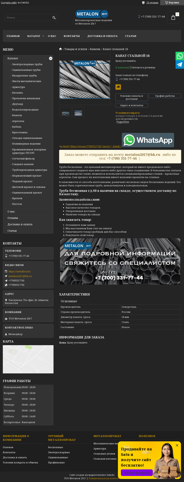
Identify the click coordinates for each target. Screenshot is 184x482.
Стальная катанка (105, 458)
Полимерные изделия (26, 143)
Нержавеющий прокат (26, 175)
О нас (52, 36)
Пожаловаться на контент (104, 478)
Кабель (16, 126)
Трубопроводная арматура (29, 169)
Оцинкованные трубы (26, 70)
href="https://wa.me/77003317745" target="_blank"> (118, 146)
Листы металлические (26, 81)
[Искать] (54, 17)
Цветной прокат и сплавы (28, 187)
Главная (13, 36)
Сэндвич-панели (23, 164)
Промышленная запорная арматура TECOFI (29, 151)
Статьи (130, 36)
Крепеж (17, 198)
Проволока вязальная (26, 98)
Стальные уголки (104, 453)
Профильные (56, 462)
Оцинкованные (58, 457)
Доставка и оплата (102, 36)
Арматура (18, 87)
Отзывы (13, 218)
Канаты (95, 49)
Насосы (17, 204)
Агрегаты (18, 121)
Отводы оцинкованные (27, 138)
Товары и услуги (75, 49)
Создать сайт (9, 2)
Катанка (17, 92)
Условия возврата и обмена (20, 462)
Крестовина (20, 132)
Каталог (33, 36)
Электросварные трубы (27, 64)
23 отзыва (152, 2)
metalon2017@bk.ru (20, 276)
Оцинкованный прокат (27, 192)
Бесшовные (55, 447)
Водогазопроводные (25, 109)
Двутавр (17, 104)
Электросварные (59, 452)
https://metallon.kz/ (20, 271)
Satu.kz (111, 475)
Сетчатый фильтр (23, 158)
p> (61, 146)
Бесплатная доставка (118, 87)
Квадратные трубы (24, 75)
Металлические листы (108, 443)
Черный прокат (22, 181)
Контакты (72, 36)
